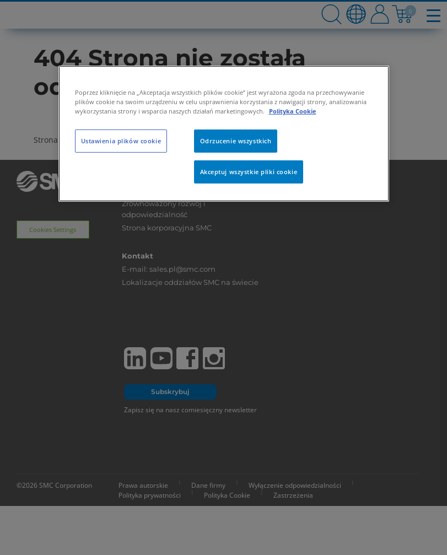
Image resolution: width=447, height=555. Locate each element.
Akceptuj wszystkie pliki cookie (249, 172)
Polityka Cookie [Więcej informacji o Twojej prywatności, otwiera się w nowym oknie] (292, 111)
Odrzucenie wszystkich (236, 141)
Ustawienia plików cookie (121, 141)
